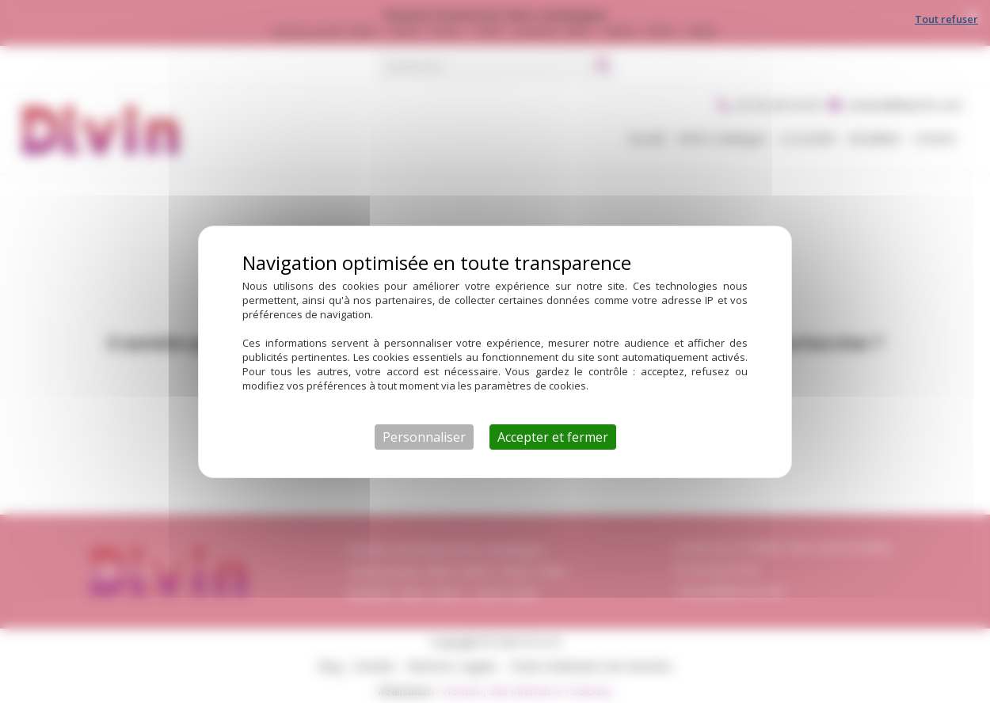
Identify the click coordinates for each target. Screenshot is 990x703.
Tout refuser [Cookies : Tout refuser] (946, 19)
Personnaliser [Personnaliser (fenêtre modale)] (424, 437)
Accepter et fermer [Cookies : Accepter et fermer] (552, 437)
